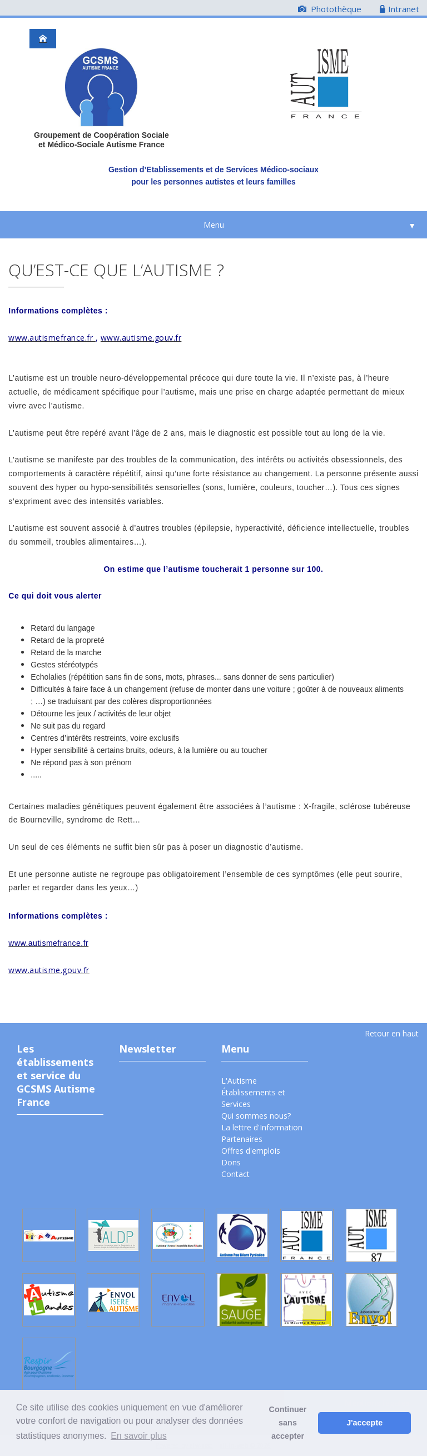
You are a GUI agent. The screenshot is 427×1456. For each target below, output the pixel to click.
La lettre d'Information (261, 1127)
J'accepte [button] (364, 1422)
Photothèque (329, 8)
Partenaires (241, 1139)
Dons (231, 1162)
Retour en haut (392, 1033)
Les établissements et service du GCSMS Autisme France (56, 1075)
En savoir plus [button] (139, 1435)
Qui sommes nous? (256, 1115)
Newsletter (147, 1048)
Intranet (399, 8)
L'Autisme (239, 1080)
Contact (235, 1174)
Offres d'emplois (250, 1150)
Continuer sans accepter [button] (288, 1422)
